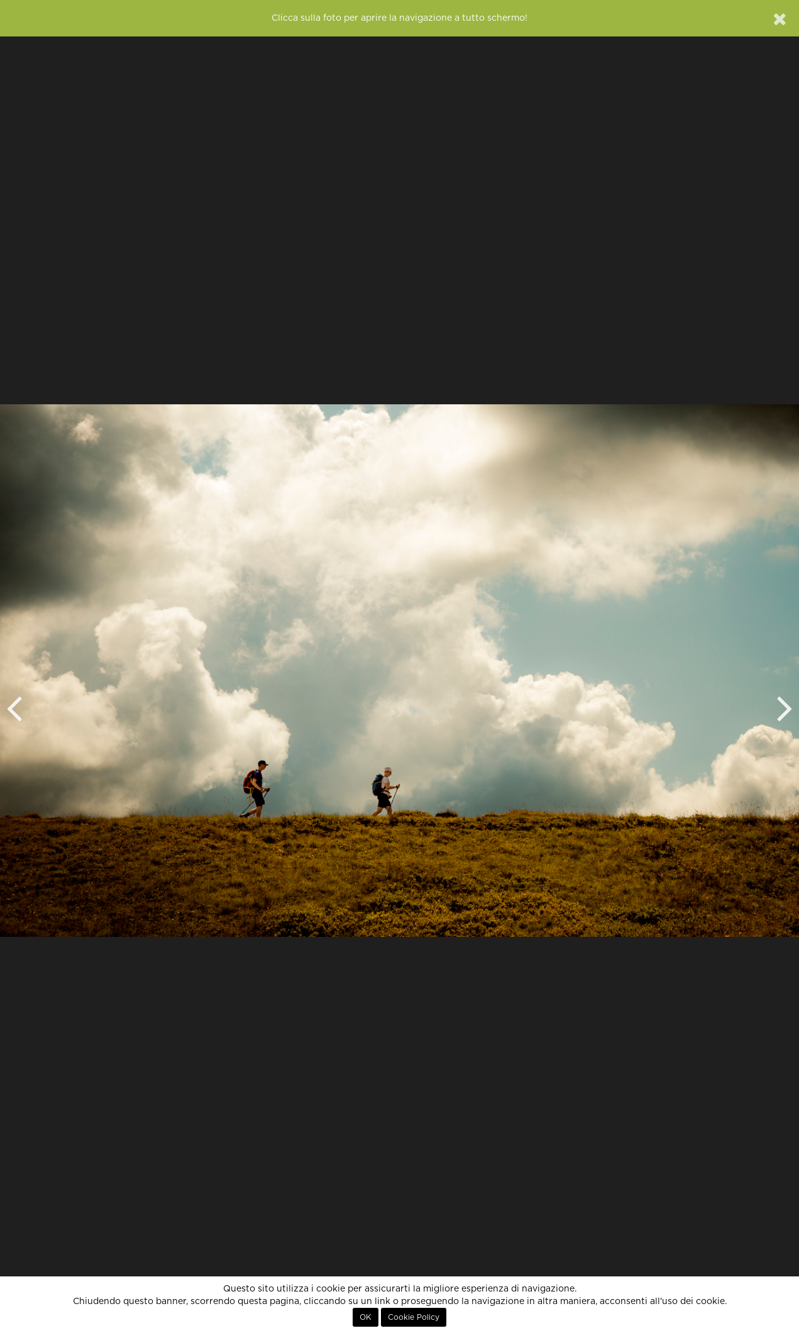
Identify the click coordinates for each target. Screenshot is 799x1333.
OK (366, 1317)
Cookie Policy (413, 1317)
